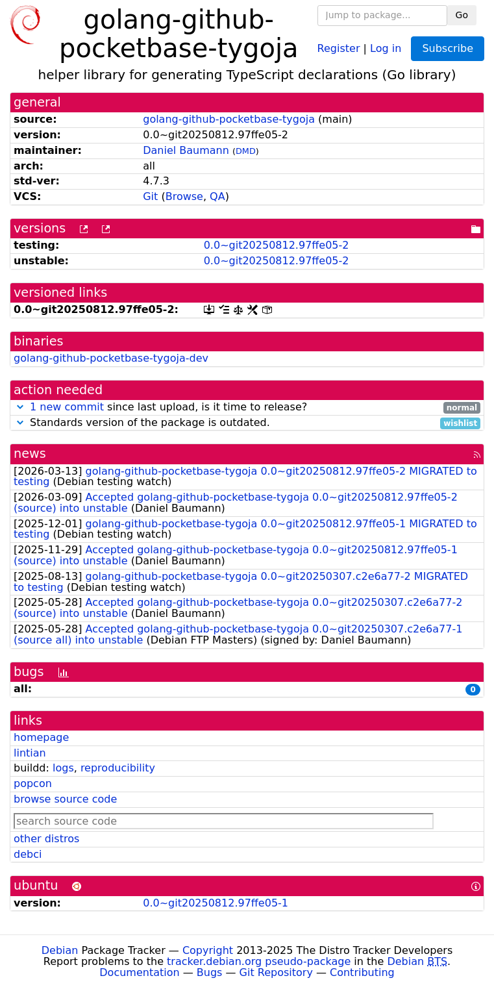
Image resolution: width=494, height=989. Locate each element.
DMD (246, 151)
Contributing (362, 972)
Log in (385, 48)
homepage (41, 737)
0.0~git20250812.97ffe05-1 (215, 903)
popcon (33, 783)
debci (28, 854)
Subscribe (447, 48)
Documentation (139, 972)
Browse (184, 196)
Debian (60, 950)
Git (150, 196)
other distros (46, 839)
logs (63, 768)
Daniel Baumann (186, 150)
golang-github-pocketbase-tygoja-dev (111, 358)
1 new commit (67, 407)
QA (217, 196)
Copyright (207, 950)
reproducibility (117, 768)
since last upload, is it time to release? (247, 407)
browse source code (65, 799)
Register (338, 48)
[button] (20, 407)
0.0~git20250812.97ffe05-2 (276, 245)
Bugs (210, 972)
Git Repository (276, 972)
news (30, 453)
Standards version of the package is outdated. (247, 423)
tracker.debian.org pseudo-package (259, 961)
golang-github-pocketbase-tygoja (229, 119)
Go (462, 15)
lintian (30, 753)
